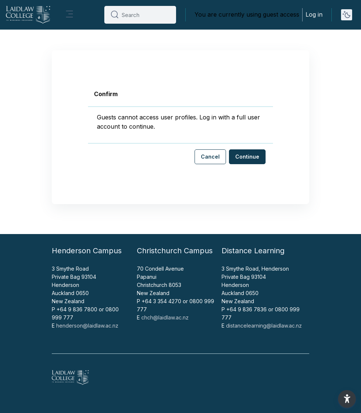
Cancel (210, 156)
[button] (347, 399)
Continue (247, 156)
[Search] (146, 14)
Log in (314, 14)
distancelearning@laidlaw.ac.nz (264, 325)
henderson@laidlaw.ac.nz (87, 325)
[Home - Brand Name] (28, 15)
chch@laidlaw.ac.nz (165, 317)
